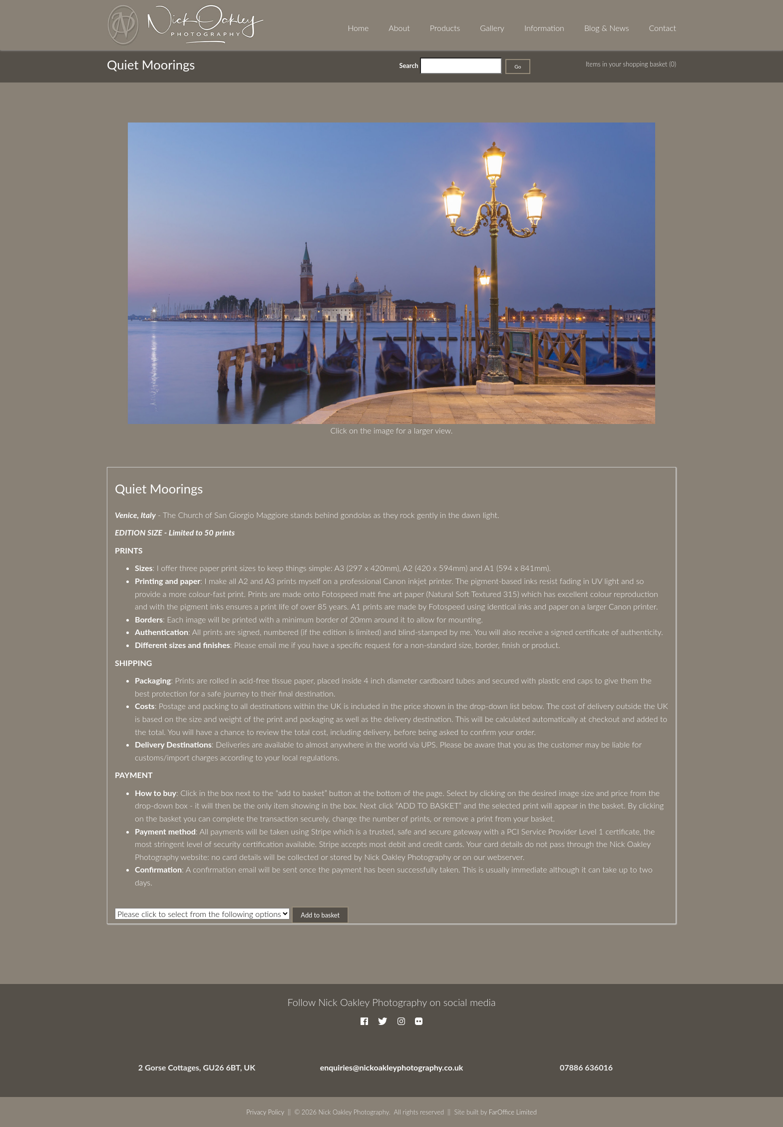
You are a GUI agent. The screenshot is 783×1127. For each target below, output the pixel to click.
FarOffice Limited (513, 1112)
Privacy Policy (265, 1112)
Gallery (492, 27)
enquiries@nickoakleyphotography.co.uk (391, 1067)
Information (544, 27)
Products (445, 27)
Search (408, 66)
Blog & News (606, 27)
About (399, 27)
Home (358, 27)
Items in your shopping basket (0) (631, 64)
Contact (662, 27)
